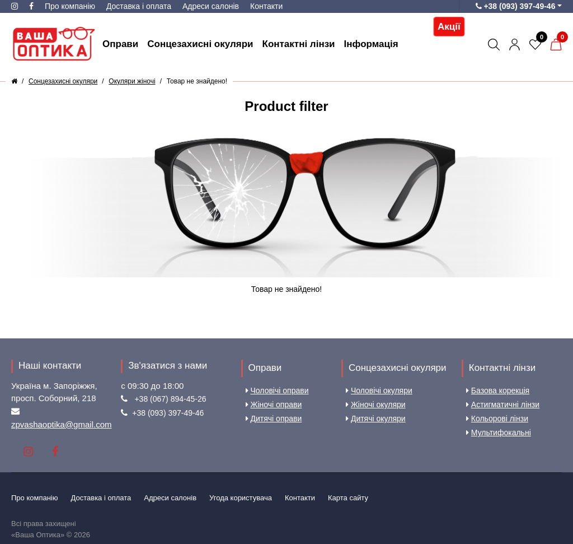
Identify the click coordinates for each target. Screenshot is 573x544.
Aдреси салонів (210, 6)
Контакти (266, 6)
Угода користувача (240, 498)
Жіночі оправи (274, 404)
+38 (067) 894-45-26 (170, 398)
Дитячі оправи (274, 418)
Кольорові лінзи (497, 418)
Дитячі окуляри (376, 418)
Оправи (265, 367)
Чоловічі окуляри (379, 390)
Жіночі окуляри (376, 404)
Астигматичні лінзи (502, 404)
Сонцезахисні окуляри (398, 367)
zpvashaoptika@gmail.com (61, 424)
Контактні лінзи (502, 367)
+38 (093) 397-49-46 (168, 412)
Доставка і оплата (138, 6)
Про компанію (70, 6)
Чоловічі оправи (277, 390)
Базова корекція (497, 390)
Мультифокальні (498, 432)
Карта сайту (348, 498)
